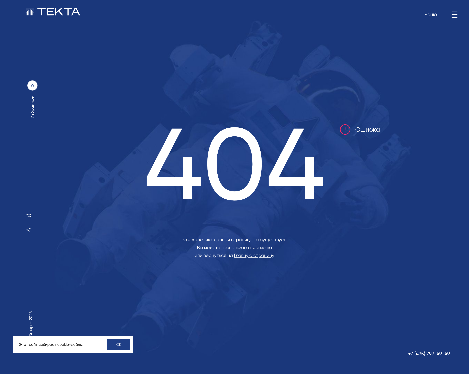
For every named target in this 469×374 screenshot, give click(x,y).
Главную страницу (254, 255)
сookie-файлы (69, 344)
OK (118, 344)
